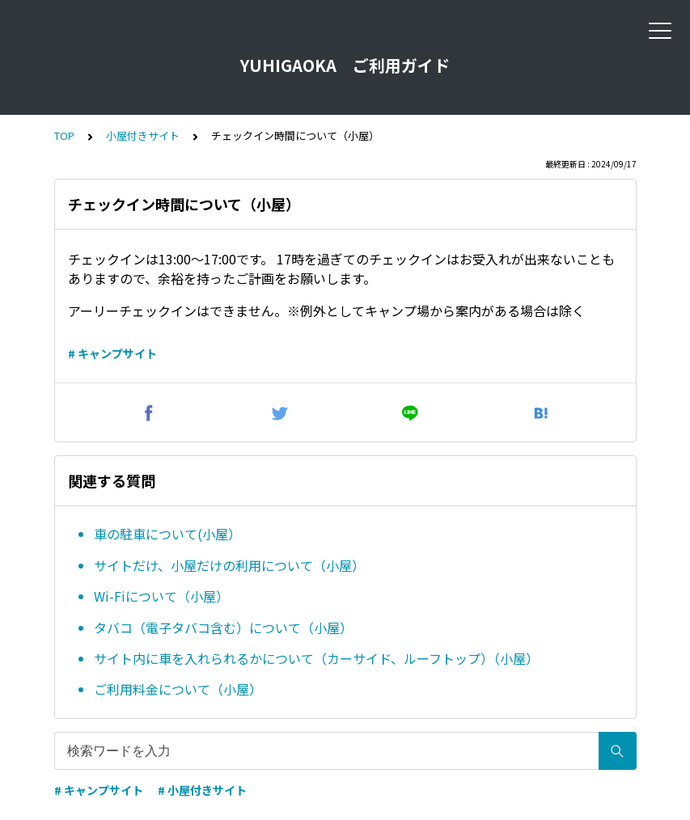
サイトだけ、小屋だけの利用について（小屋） (229, 565)
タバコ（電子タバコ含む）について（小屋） (223, 627)
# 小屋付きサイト (202, 790)
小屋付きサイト (143, 135)
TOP (64, 135)
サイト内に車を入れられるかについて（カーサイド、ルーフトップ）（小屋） (316, 658)
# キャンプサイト (112, 353)
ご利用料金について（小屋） (178, 689)
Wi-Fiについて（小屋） (161, 596)
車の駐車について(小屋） (167, 533)
